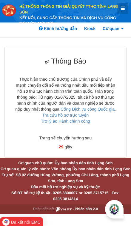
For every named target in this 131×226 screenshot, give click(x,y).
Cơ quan (113, 28)
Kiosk (89, 28)
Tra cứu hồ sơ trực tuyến (65, 115)
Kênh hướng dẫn (58, 28)
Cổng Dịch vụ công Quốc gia (88, 109)
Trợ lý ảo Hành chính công (65, 121)
